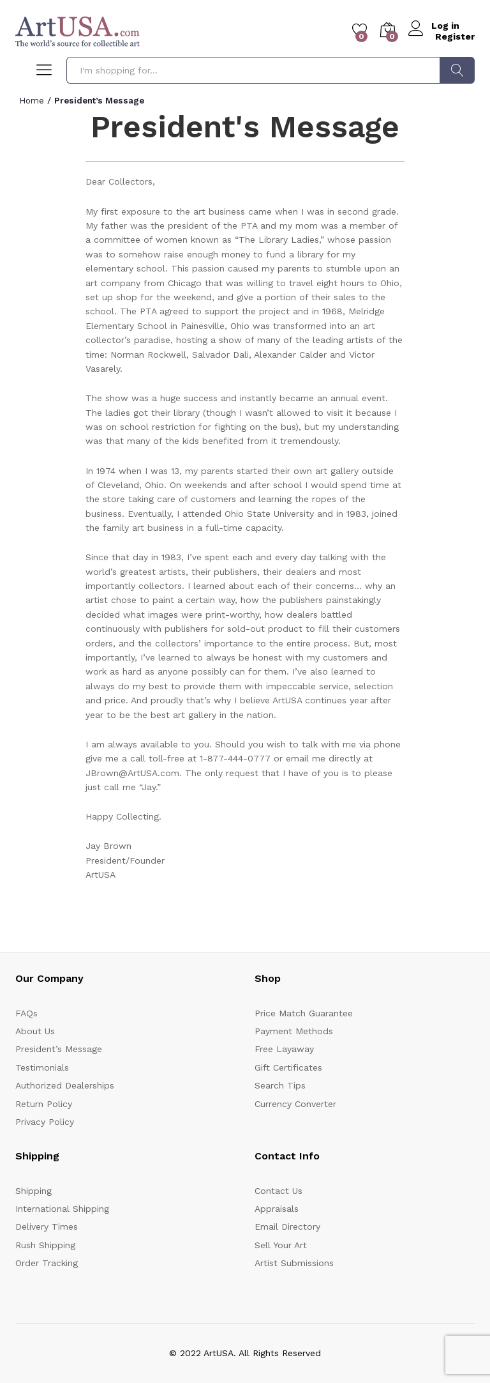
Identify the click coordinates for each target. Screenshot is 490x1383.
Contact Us (278, 1191)
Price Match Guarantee (304, 1013)
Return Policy (43, 1104)
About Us (35, 1031)
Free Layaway (284, 1049)
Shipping (33, 1191)
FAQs (26, 1013)
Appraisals (277, 1208)
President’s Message (58, 1049)
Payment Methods (294, 1031)
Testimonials (42, 1067)
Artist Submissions (294, 1263)
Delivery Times (46, 1226)
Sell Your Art (281, 1245)
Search (457, 70)
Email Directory (287, 1226)
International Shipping (62, 1208)
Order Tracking (46, 1263)
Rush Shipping (45, 1245)
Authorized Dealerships (64, 1085)
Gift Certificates (288, 1067)
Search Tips (280, 1085)
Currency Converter (295, 1104)
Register (455, 36)
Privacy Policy (44, 1122)
